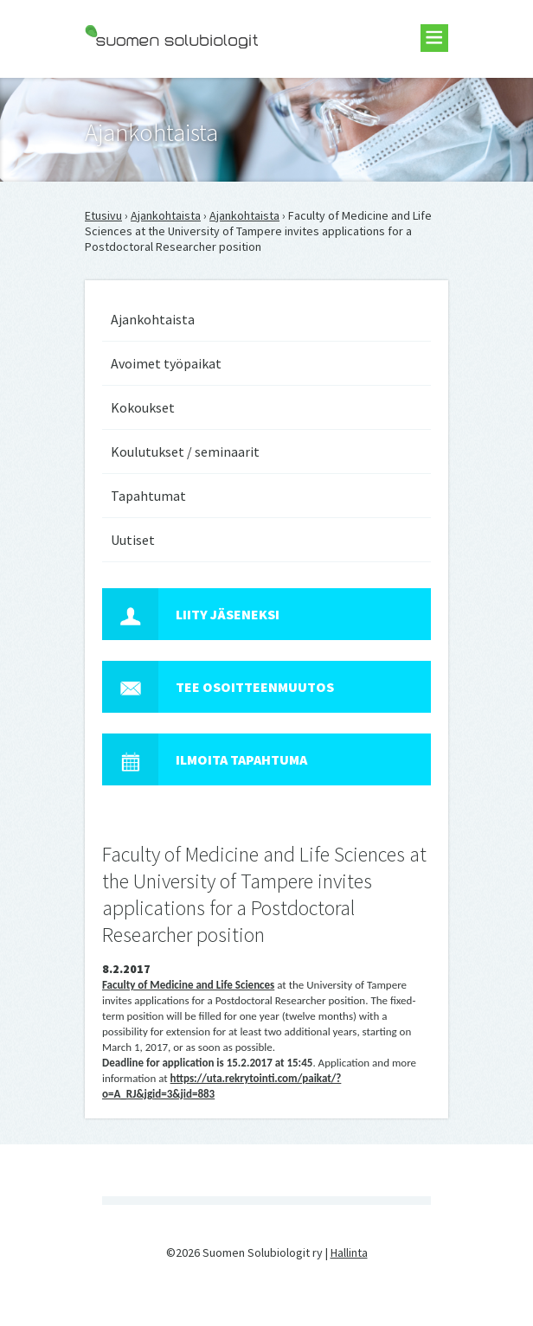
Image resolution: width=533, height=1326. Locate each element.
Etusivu (103, 215)
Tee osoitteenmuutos (218, 687)
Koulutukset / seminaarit (185, 451)
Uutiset (133, 539)
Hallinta (349, 1252)
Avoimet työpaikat (166, 363)
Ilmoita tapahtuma (204, 759)
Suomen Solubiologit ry (145, 83)
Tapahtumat (148, 495)
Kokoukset (143, 407)
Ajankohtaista (166, 215)
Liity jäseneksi (190, 614)
